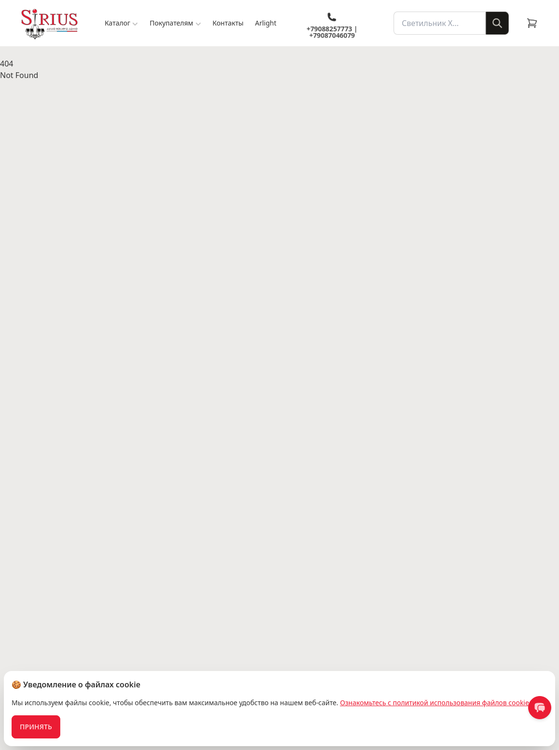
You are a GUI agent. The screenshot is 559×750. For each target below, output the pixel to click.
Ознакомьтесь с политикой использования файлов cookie (434, 702)
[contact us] (539, 707)
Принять (36, 726)
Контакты (228, 22)
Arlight (265, 22)
